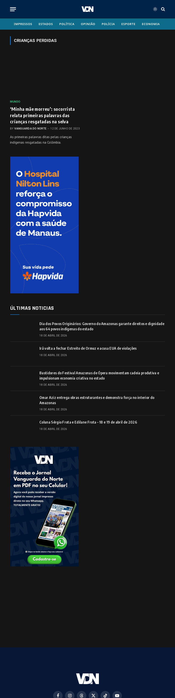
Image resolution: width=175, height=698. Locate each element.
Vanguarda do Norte (30, 128)
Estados (46, 24)
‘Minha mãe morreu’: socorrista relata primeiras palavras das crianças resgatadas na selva (42, 115)
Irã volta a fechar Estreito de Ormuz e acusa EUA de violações (88, 348)
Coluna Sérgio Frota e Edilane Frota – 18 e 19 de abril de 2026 (88, 422)
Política (67, 24)
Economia (151, 24)
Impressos (23, 24)
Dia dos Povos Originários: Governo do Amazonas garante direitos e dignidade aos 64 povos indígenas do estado (101, 326)
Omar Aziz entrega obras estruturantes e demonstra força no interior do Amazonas (96, 400)
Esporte (128, 24)
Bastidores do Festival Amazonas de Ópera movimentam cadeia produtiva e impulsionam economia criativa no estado (99, 375)
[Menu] (13, 9)
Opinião (88, 24)
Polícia (108, 24)
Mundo (15, 101)
